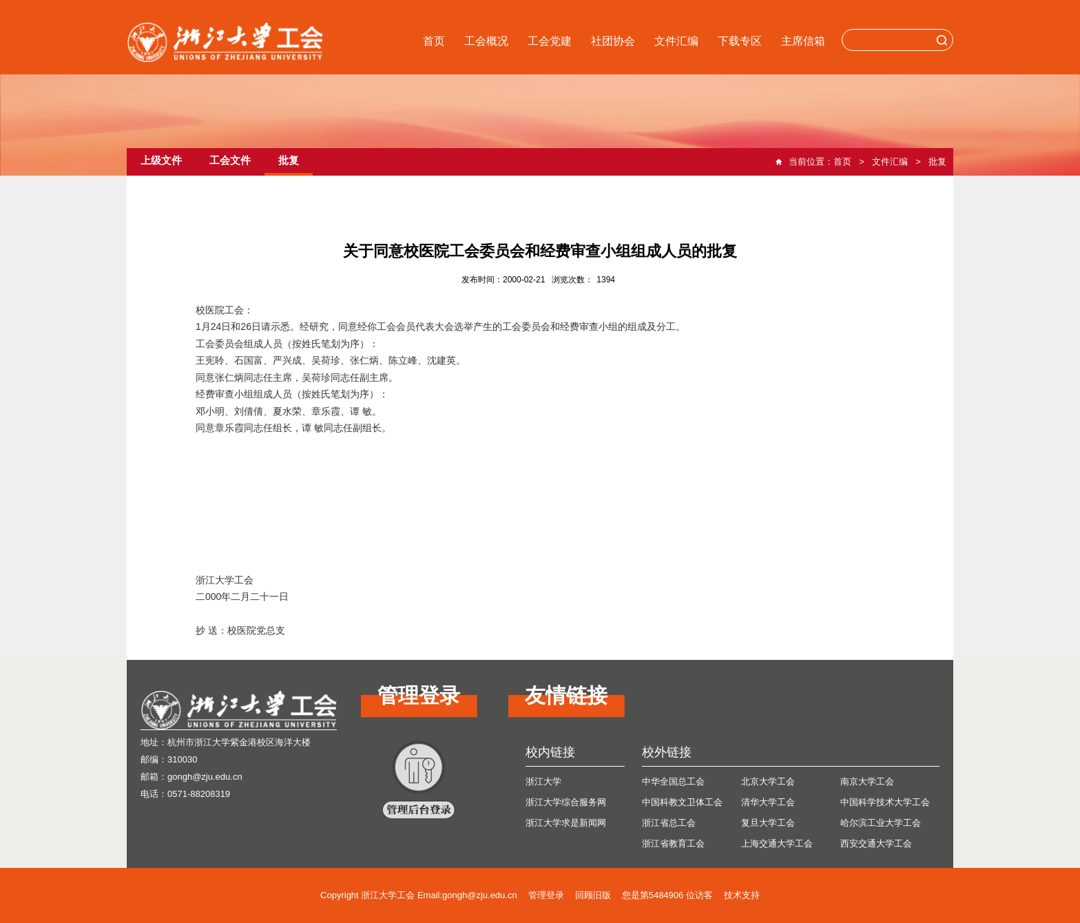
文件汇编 (676, 41)
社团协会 (613, 41)
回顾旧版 (593, 895)
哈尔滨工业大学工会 (880, 823)
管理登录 (546, 895)
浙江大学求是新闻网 (566, 823)
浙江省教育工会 (673, 843)
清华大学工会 (768, 802)
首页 (434, 41)
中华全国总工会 (673, 781)
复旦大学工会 (768, 823)
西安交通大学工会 (876, 843)
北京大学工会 (768, 781)
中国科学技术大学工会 (885, 802)
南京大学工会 (867, 781)
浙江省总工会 (669, 823)
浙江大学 (543, 781)
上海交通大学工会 (777, 843)
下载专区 (740, 41)
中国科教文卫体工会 (682, 802)
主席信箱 (803, 41)
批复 (937, 161)
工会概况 (486, 41)
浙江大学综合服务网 (566, 802)
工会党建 (550, 41)
